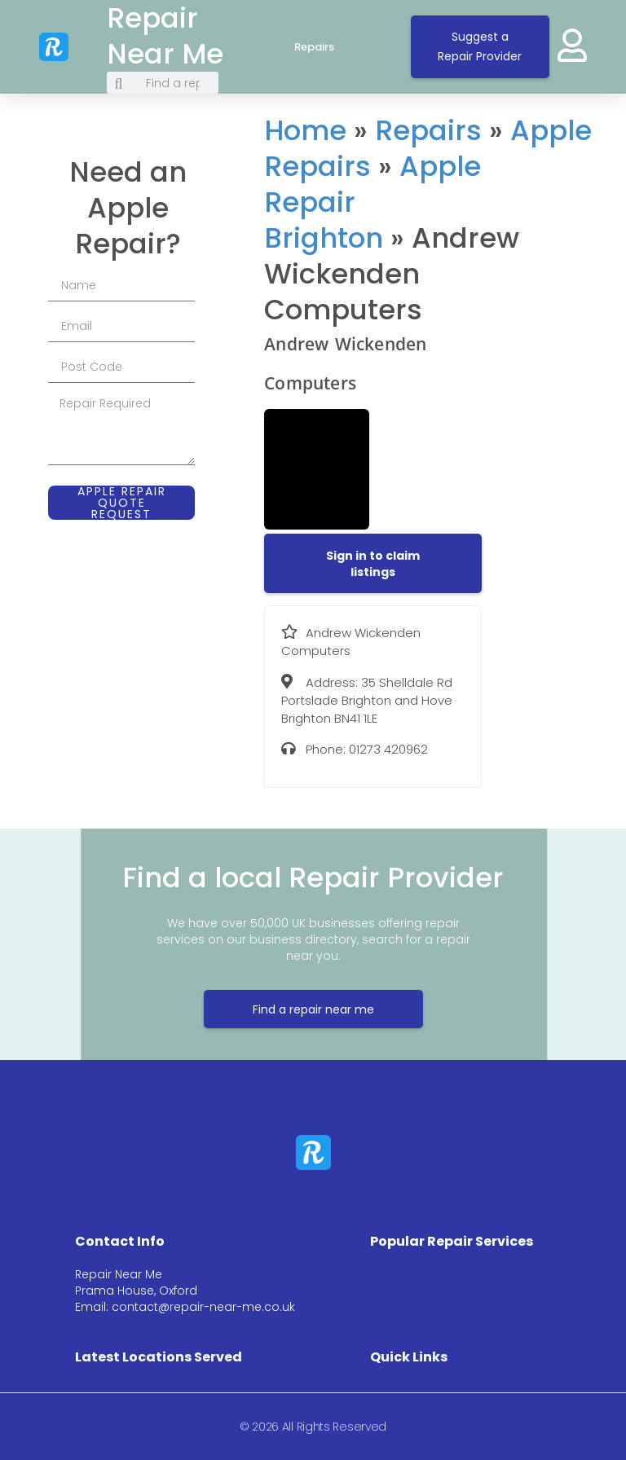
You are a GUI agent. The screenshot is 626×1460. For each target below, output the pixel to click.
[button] (373, 564)
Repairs (330, 47)
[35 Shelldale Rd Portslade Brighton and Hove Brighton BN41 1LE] (555, 240)
